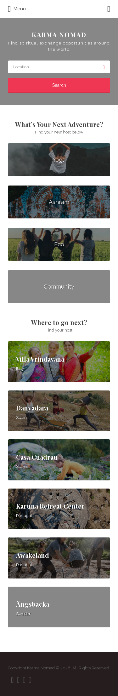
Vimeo (30, 680)
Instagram (24, 680)
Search (59, 85)
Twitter (18, 680)
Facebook (12, 680)
